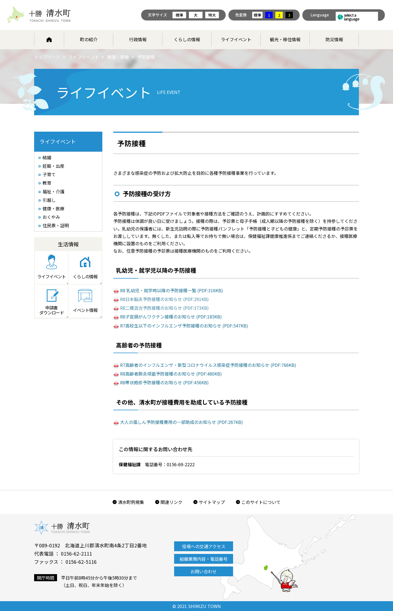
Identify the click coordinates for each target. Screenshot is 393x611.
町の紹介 (88, 39)
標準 (179, 15)
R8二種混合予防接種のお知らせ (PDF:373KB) (164, 308)
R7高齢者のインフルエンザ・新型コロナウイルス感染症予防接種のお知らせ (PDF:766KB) (208, 365)
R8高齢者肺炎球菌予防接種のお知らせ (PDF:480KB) (171, 373)
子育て (49, 174)
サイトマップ (212, 502)
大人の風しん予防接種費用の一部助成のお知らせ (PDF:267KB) (181, 422)
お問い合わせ (203, 571)
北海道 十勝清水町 (38, 15)
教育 (47, 182)
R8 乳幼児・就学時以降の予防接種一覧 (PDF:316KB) (171, 290)
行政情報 (138, 39)
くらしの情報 (187, 39)
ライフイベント (236, 39)
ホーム (49, 39)
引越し (49, 200)
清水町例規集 (131, 502)
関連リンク (171, 502)
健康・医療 (118, 57)
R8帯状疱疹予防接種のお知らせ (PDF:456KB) (164, 382)
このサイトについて (261, 502)
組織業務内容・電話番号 (204, 559)
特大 (212, 15)
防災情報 (334, 39)
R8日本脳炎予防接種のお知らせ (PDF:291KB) (164, 299)
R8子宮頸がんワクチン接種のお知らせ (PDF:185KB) (171, 316)
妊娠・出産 (53, 166)
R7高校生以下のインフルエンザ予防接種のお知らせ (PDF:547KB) (184, 325)
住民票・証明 (56, 225)
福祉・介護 (53, 191)
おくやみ (51, 217)
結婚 (47, 157)
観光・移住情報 (285, 39)
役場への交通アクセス (203, 546)
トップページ (47, 57)
